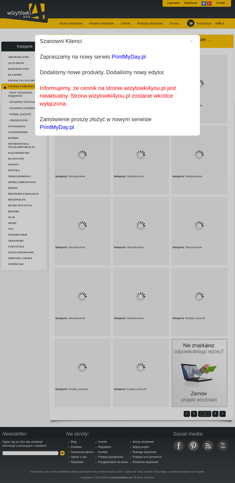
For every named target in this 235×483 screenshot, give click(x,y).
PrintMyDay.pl (128, 56)
